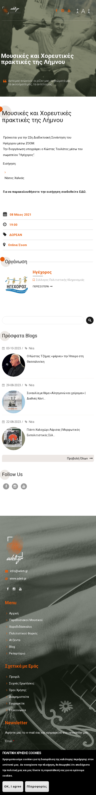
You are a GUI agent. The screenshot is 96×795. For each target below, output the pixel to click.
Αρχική (14, 613)
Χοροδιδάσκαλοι (20, 627)
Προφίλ (14, 677)
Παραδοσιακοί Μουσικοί (26, 620)
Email (9, 741)
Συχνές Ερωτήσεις (21, 683)
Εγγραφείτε (17, 703)
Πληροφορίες (37, 786)
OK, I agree (12, 786)
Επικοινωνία (17, 710)
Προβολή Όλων (80, 458)
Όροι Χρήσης (17, 690)
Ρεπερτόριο (17, 653)
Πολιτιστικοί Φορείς (23, 633)
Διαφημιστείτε (19, 697)
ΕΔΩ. (82, 192)
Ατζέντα (14, 640)
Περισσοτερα (43, 287)
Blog (12, 647)
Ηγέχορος (42, 272)
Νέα (31, 348)
